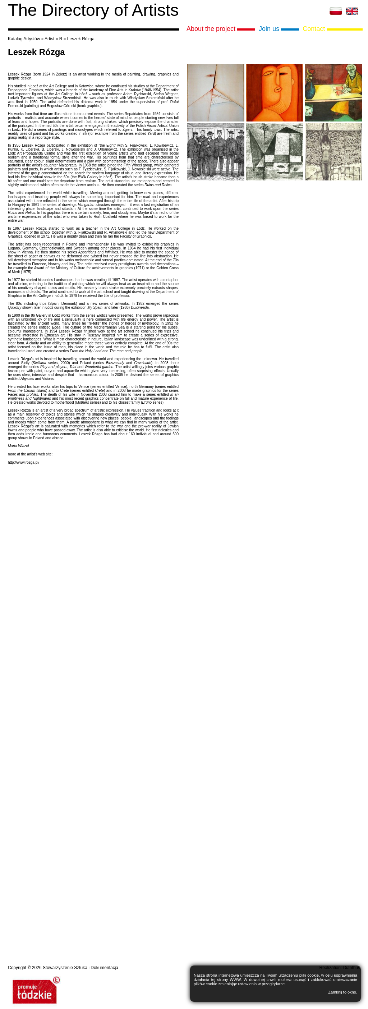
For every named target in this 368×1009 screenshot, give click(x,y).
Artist (49, 38)
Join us (269, 28)
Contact (314, 28)
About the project (211, 28)
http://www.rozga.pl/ (23, 462)
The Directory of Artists (93, 9)
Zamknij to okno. (342, 992)
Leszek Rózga (81, 38)
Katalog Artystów (24, 38)
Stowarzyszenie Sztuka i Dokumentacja (80, 967)
